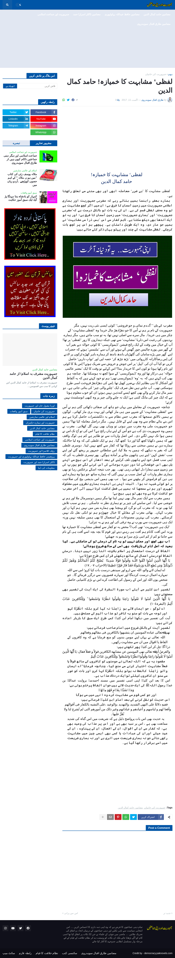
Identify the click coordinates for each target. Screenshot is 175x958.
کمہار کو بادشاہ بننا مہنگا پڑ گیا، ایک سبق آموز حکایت (21, 198)
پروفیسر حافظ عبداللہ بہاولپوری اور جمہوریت (31, 456)
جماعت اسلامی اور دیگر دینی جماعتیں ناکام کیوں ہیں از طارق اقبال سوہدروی (20, 159)
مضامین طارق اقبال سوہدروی (39, 445)
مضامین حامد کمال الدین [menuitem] (157, 14)
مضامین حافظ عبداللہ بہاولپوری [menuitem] (122, 14)
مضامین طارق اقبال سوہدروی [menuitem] (153, 23)
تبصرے (16, 143)
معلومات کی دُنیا (46, 467)
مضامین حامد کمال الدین (130, 807)
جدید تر (167, 913)
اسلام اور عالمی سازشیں (42, 417)
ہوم (170, 74)
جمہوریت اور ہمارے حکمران (40, 422)
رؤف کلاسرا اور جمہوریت (41, 451)
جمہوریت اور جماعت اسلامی (40, 439)
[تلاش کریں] (30, 86)
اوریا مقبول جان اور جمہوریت (40, 405)
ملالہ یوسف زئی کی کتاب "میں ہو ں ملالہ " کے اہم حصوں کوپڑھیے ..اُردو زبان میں (22, 179)
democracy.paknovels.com (158, 953)
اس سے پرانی (71, 913)
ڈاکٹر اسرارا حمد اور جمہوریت (39, 462)
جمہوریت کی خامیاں (155, 74)
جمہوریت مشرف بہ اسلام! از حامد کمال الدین (33, 376)
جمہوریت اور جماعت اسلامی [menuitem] (53, 14)
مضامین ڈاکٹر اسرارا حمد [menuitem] (86, 14)
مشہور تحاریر (43, 143)
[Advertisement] (87, 39)
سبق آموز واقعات (19, 411)
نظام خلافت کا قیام (45, 434)
